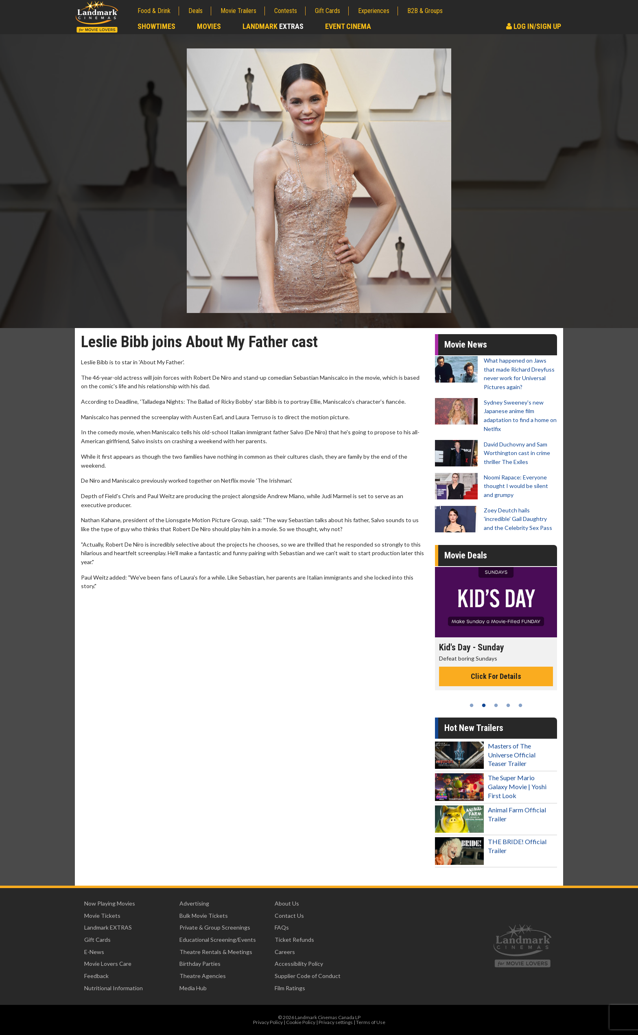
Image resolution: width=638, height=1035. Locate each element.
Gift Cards (327, 11)
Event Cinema (348, 26)
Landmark (273, 26)
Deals (195, 11)
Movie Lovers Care (107, 963)
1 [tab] (472, 705)
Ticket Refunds (294, 939)
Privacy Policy (268, 1022)
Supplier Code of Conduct (308, 975)
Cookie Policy (300, 1022)
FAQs (282, 927)
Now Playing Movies (109, 903)
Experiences (373, 11)
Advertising (194, 903)
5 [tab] (520, 705)
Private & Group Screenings (214, 927)
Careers (285, 951)
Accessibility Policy (299, 963)
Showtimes (156, 26)
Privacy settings (336, 1022)
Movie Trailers (238, 11)
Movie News (465, 344)
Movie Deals (465, 555)
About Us (287, 903)
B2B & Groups (425, 11)
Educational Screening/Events (217, 939)
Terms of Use (370, 1022)
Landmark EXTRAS (108, 927)
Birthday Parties (200, 963)
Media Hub (193, 988)
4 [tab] (508, 705)
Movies (209, 26)
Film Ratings (290, 988)
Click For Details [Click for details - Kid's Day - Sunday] (496, 676)
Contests (285, 11)
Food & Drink (154, 11)
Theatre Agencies (202, 975)
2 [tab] (484, 705)
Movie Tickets (102, 915)
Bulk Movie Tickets (203, 915)
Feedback (96, 975)
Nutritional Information (113, 988)
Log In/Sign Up (533, 26)
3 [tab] (496, 705)
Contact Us (289, 915)
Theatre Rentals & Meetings (215, 951)
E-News (94, 951)
